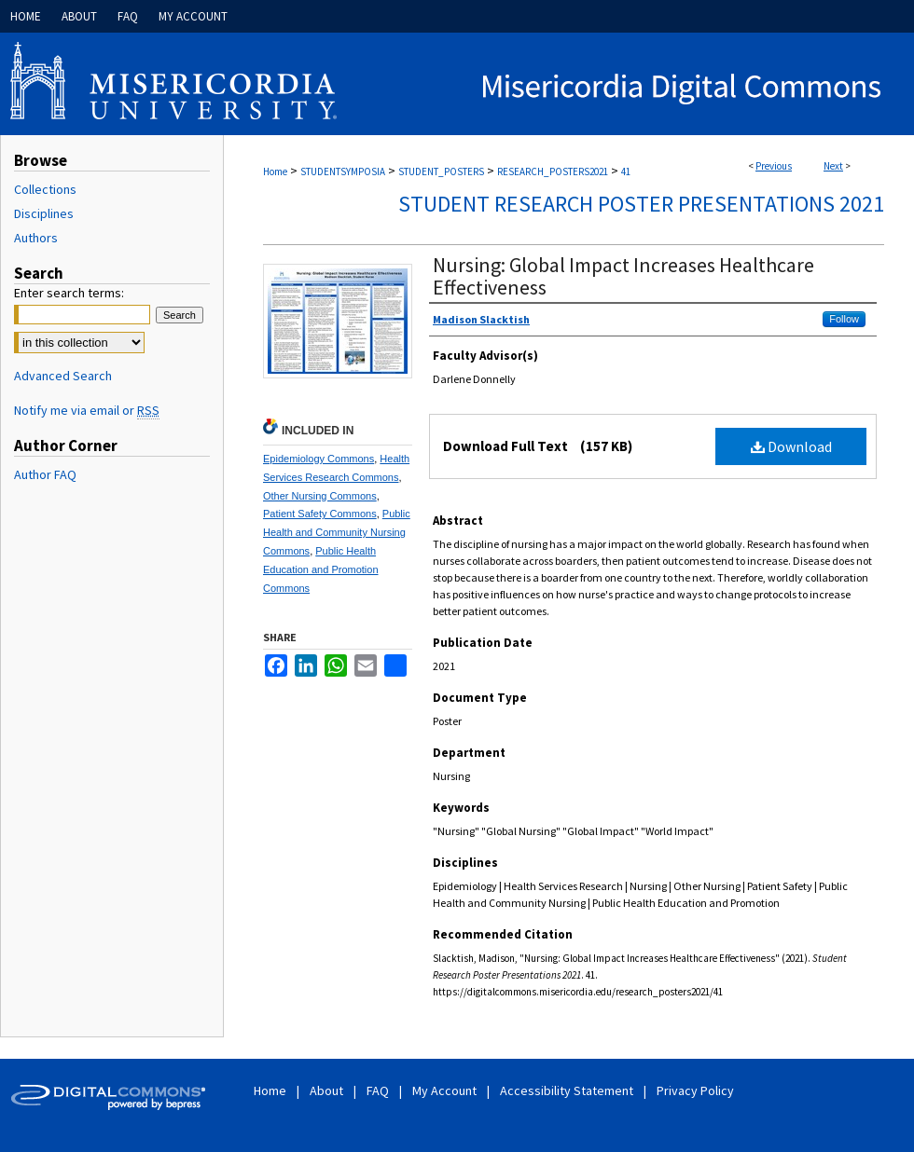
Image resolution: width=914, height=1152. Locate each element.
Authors (36, 237)
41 (625, 171)
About (328, 1090)
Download (791, 446)
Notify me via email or (86, 410)
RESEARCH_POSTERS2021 (552, 171)
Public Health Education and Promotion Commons (321, 569)
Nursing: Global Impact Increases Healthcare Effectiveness (623, 276)
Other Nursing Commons (320, 495)
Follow (844, 318)
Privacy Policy (695, 1090)
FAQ (379, 1090)
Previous (773, 165)
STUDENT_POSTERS (441, 171)
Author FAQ (45, 474)
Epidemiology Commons (318, 458)
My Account (445, 1090)
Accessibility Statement (568, 1090)
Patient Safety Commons (320, 513)
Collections (45, 189)
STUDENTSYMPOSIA (342, 171)
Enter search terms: (69, 292)
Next (833, 165)
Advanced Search (63, 375)
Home (275, 171)
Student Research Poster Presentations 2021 (641, 203)
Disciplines (44, 213)
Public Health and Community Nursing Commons (336, 532)
